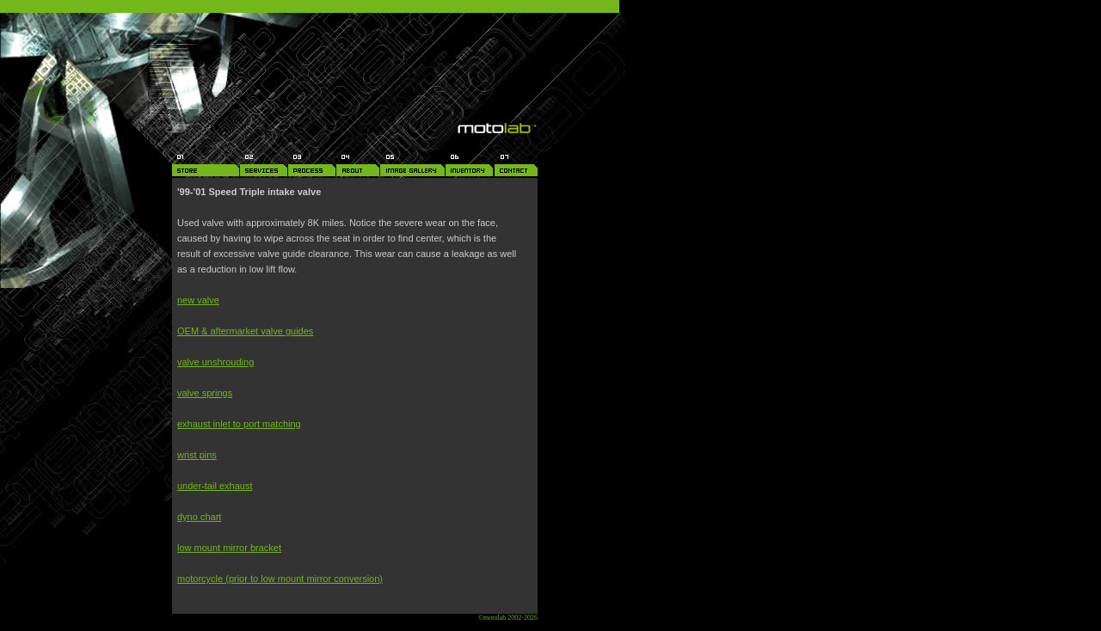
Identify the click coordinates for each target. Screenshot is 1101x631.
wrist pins (197, 455)
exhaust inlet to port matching (239, 424)
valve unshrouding (215, 362)
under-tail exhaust (214, 486)
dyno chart (199, 517)
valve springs (204, 393)
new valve (198, 300)
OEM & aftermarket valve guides (245, 331)
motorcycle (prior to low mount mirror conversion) (280, 578)
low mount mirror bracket (229, 547)
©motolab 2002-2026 (508, 618)
